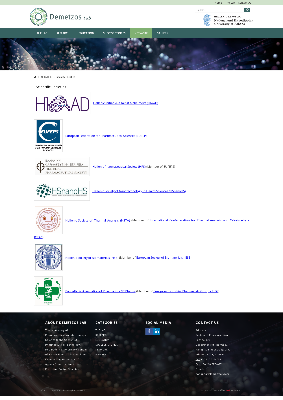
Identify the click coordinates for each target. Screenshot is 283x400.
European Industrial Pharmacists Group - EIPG (185, 291)
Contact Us (244, 2)
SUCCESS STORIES (114, 33)
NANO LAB (60, 17)
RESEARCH (62, 33)
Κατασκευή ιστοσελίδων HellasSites (221, 390)
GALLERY (162, 33)
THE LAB (41, 33)
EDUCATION (86, 33)
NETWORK (141, 33)
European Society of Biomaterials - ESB (163, 258)
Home (218, 2)
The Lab (230, 2)
